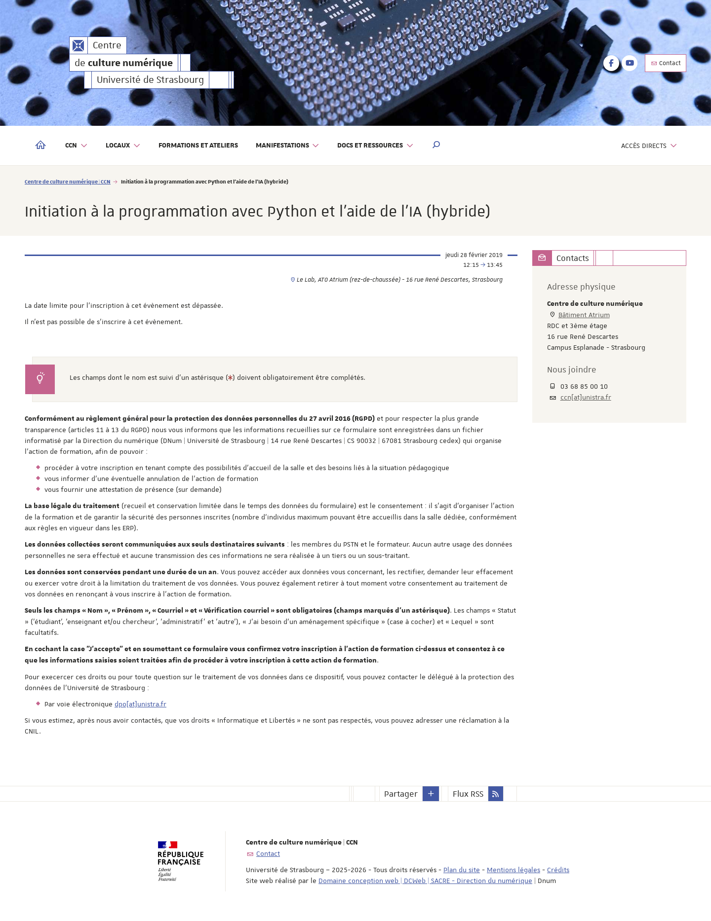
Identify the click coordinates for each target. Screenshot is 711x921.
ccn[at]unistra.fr (585, 397)
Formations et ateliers (198, 145)
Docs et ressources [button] (375, 145)
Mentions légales (513, 869)
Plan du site (461, 869)
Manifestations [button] (288, 145)
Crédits (558, 869)
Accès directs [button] (649, 145)
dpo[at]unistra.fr (140, 704)
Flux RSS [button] (468, 793)
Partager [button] (401, 793)
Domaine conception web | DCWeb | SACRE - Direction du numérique (425, 880)
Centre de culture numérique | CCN (68, 181)
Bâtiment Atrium (584, 314)
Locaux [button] (123, 145)
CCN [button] (76, 145)
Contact (665, 63)
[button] (436, 145)
